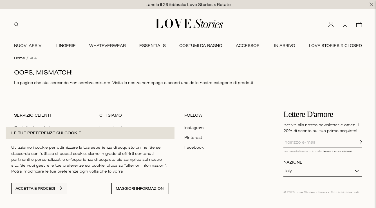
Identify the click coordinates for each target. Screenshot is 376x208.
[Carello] (359, 24)
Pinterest (193, 137)
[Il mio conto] (331, 24)
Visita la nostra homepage (137, 82)
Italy (287, 170)
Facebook (194, 147)
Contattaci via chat (32, 127)
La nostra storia (114, 127)
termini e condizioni (337, 151)
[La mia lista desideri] (345, 24)
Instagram (194, 127)
